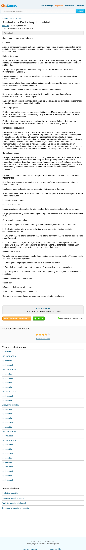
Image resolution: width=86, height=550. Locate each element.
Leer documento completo (16, 318)
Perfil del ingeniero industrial (14, 503)
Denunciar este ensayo (43, 339)
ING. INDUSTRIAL (9, 356)
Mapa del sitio (55, 549)
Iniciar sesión (69, 6)
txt (56, 311)
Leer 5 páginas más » (43, 308)
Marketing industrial (10, 493)
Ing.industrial (7, 352)
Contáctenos (80, 6)
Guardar (38, 318)
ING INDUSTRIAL (9, 369)
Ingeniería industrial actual (13, 498)
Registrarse (59, 6)
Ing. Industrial (7, 365)
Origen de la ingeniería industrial (15, 508)
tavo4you (5, 26)
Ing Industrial (7, 374)
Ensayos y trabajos (47, 6)
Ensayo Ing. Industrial (10, 405)
